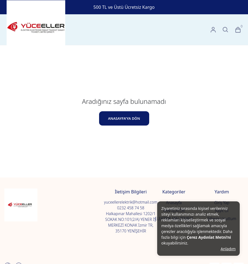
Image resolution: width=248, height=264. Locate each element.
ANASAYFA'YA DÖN (124, 118)
